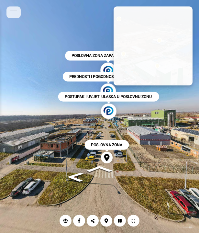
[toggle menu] (13, 12)
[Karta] (106, 221)
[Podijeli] (93, 221)
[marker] (157, 66)
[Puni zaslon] (133, 221)
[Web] (66, 221)
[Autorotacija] (120, 221)
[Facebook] (79, 221)
